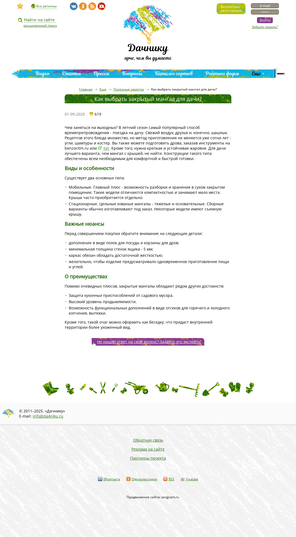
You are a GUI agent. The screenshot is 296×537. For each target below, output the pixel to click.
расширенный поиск (40, 25)
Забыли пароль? (265, 27)
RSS (171, 479)
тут (106, 148)
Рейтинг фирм (222, 73)
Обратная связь (148, 440)
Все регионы (46, 6)
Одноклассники (144, 479)
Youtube (192, 479)
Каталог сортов (174, 73)
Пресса (101, 73)
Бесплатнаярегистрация (231, 8)
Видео (42, 73)
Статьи (71, 73)
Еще (256, 73)
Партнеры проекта (148, 458)
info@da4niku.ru (48, 416)
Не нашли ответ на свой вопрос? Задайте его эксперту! (149, 341)
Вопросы (132, 73)
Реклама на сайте (148, 449)
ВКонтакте (111, 479)
